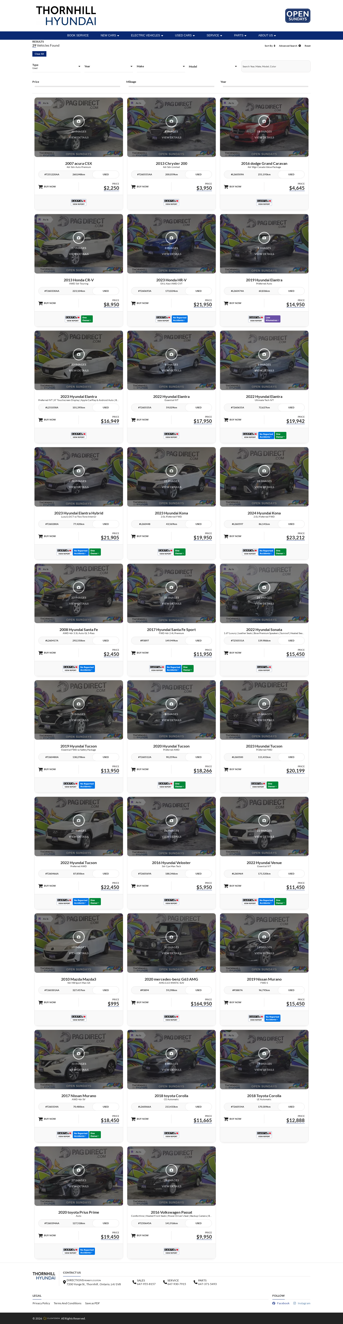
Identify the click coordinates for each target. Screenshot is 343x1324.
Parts (240, 35)
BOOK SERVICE (78, 35)
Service (214, 35)
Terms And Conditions (67, 1303)
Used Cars (185, 35)
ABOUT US (267, 35)
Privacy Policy (41, 1303)
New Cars (110, 35)
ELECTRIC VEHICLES (147, 35)
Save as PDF (92, 1303)
